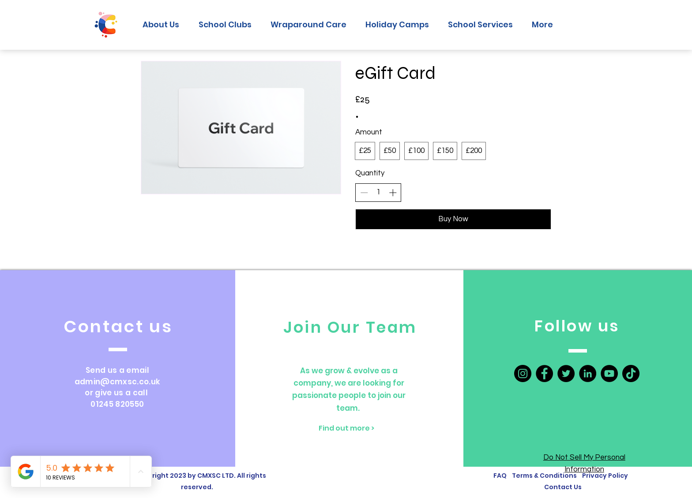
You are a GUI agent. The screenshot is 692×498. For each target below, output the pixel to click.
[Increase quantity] (393, 192)
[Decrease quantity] (364, 192)
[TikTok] (630, 373)
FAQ (500, 475)
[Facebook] (544, 373)
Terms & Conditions (545, 475)
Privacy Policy (605, 475)
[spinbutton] (378, 192)
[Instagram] (522, 373)
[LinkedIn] (587, 373)
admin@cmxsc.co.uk (118, 381)
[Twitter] (566, 373)
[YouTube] (609, 373)
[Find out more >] (346, 428)
